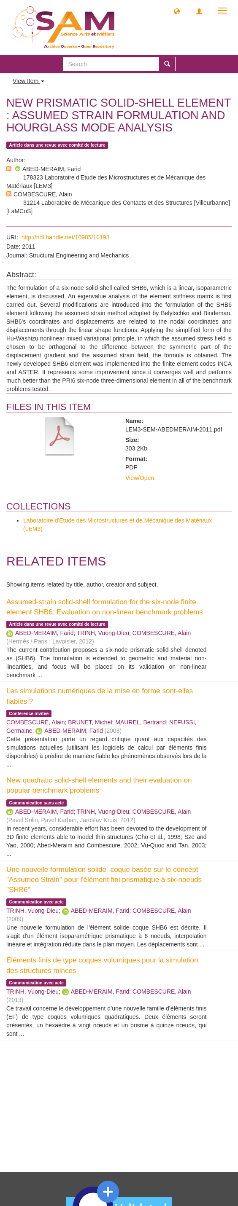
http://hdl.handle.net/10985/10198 (66, 237)
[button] (176, 11)
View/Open (139, 477)
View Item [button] (28, 81)
